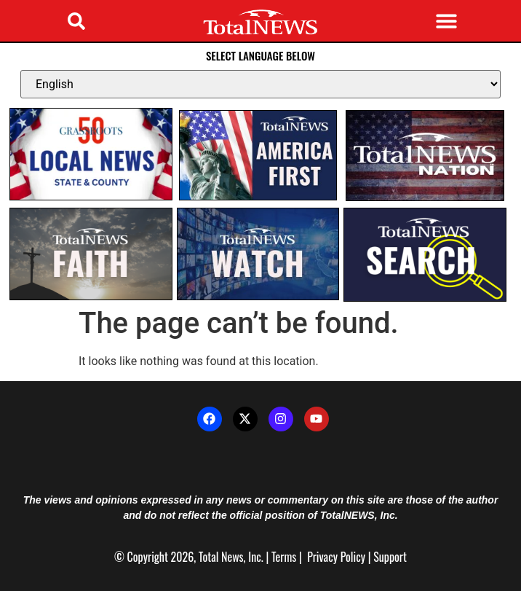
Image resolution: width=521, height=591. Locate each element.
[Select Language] (260, 84)
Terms (283, 556)
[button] (76, 21)
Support (390, 556)
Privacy (322, 556)
